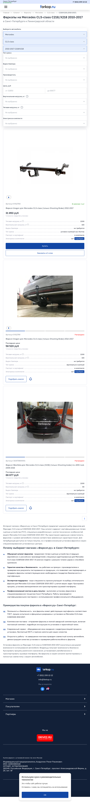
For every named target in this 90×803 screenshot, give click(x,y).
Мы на (45, 730)
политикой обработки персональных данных (41, 789)
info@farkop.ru (44, 679)
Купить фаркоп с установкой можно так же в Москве (22, 758)
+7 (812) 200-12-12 (80, 2)
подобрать (79, 239)
